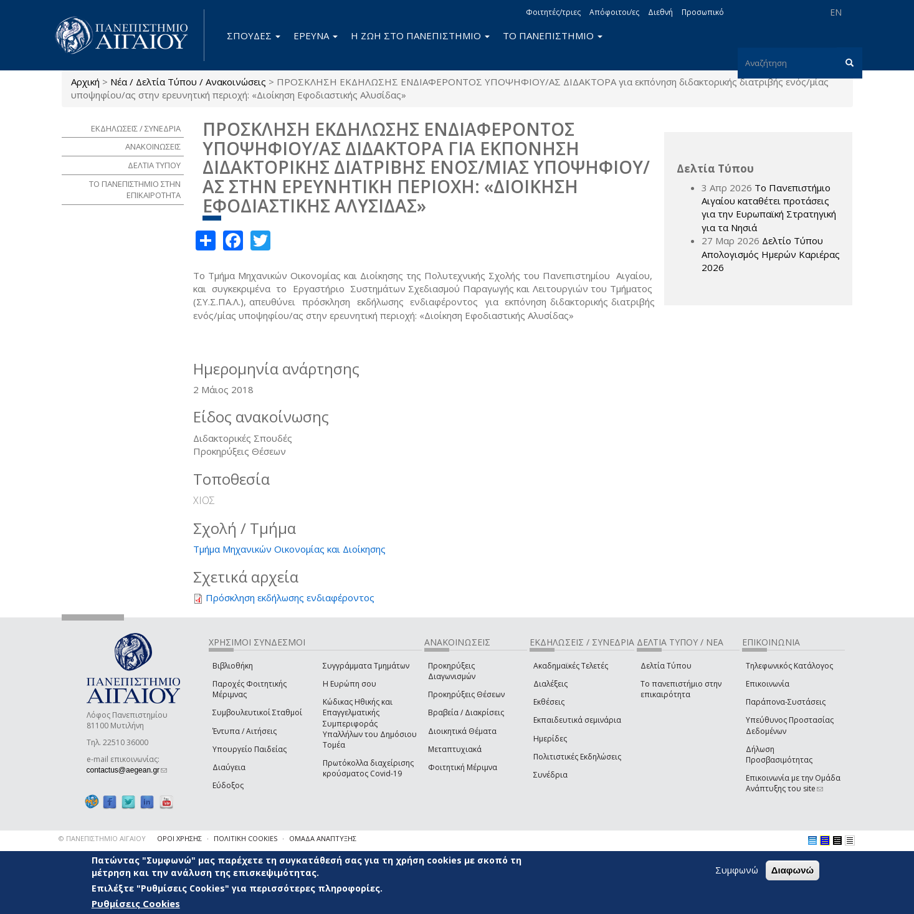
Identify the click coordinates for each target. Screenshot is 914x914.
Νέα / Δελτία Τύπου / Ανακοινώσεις (188, 81)
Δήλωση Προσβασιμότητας (779, 754)
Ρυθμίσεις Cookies (136, 903)
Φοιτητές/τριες (553, 12)
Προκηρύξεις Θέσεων (466, 694)
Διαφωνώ (792, 870)
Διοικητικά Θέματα (462, 731)
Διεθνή (660, 12)
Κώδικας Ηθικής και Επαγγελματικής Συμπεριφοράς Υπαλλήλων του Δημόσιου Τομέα (370, 723)
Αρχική (85, 81)
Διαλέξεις (550, 683)
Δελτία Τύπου (666, 665)
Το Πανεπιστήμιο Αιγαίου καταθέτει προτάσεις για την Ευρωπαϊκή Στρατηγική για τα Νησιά (769, 207)
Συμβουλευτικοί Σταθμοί (257, 712)
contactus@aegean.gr (127, 770)
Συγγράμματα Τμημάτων (366, 665)
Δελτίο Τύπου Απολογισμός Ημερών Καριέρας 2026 (771, 254)
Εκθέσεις (548, 702)
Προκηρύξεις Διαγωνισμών (451, 671)
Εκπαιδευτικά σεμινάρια (577, 720)
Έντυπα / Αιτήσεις (244, 731)
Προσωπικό (703, 12)
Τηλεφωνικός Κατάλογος (789, 665)
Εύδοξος (228, 785)
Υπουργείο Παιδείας (249, 749)
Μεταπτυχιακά (455, 749)
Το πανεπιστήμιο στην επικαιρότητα (680, 689)
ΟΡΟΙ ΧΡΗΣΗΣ (179, 838)
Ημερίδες (550, 738)
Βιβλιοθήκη (232, 665)
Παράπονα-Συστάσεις (786, 702)
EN (836, 12)
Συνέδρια (550, 774)
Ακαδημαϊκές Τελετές (570, 665)
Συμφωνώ (736, 870)
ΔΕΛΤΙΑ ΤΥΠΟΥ (154, 165)
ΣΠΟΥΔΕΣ (253, 35)
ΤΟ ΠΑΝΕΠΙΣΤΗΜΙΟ (552, 35)
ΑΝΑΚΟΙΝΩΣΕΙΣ (153, 146)
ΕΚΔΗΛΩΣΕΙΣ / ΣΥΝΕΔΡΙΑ (136, 128)
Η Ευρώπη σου (349, 683)
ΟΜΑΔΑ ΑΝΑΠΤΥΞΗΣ (322, 838)
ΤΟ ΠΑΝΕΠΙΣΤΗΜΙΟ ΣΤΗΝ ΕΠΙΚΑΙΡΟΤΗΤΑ (135, 189)
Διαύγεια (228, 767)
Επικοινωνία (767, 683)
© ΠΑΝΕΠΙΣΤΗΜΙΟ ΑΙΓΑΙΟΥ (102, 838)
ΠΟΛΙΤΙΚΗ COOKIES (245, 838)
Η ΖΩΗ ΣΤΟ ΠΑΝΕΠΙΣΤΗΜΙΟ (420, 35)
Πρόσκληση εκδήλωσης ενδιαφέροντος (290, 597)
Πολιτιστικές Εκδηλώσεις (577, 756)
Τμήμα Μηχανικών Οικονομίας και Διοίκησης (289, 549)
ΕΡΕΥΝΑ (315, 35)
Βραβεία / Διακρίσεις (466, 712)
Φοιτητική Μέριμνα (462, 767)
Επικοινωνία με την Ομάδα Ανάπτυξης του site (793, 783)
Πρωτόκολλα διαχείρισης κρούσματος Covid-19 (368, 768)
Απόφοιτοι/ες (614, 12)
